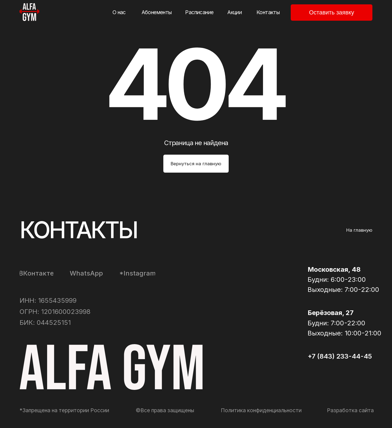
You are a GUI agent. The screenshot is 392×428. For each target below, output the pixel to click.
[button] (331, 12)
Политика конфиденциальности (261, 410)
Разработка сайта (350, 410)
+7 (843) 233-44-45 (340, 356)
